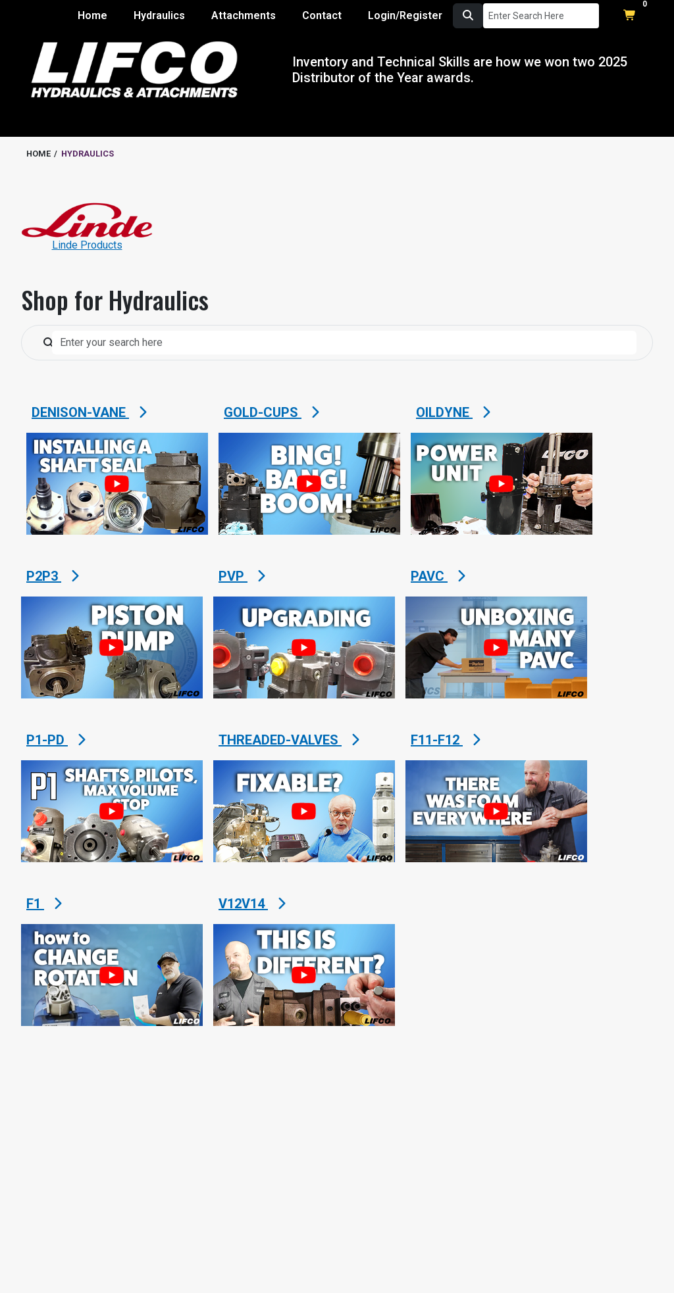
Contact (322, 15)
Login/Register (405, 15)
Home (92, 15)
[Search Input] (541, 15)
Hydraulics (159, 15)
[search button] (468, 15)
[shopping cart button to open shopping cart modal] (630, 15)
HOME (38, 154)
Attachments (243, 15)
